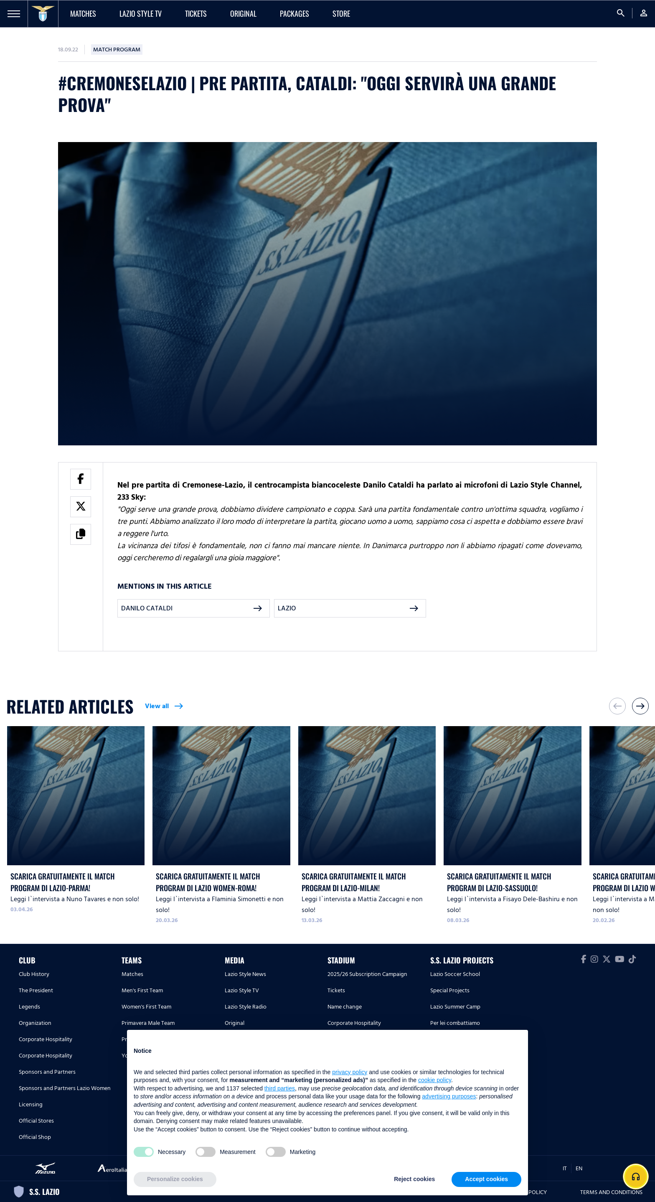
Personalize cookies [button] (175, 1179)
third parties (279, 1088)
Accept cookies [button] (486, 1179)
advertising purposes (449, 1096)
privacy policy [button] (349, 1072)
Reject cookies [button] (414, 1179)
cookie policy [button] (434, 1080)
